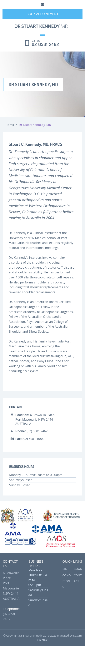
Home (10, 125)
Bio (64, 569)
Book (78, 569)
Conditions (66, 581)
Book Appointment (42, 14)
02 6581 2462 (45, 44)
